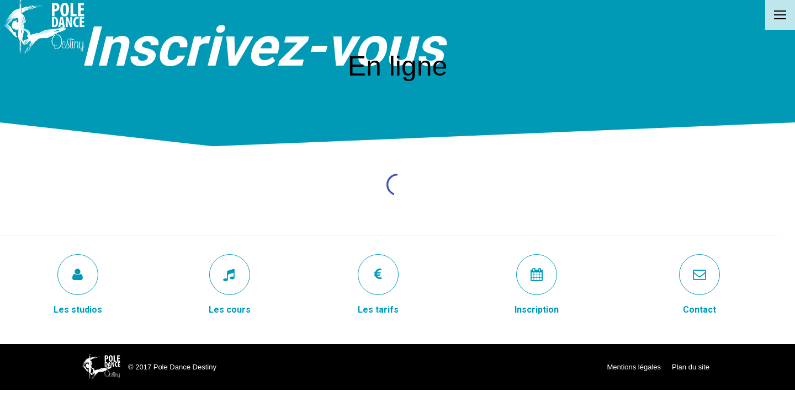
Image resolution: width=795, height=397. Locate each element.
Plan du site (690, 367)
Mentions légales (634, 367)
